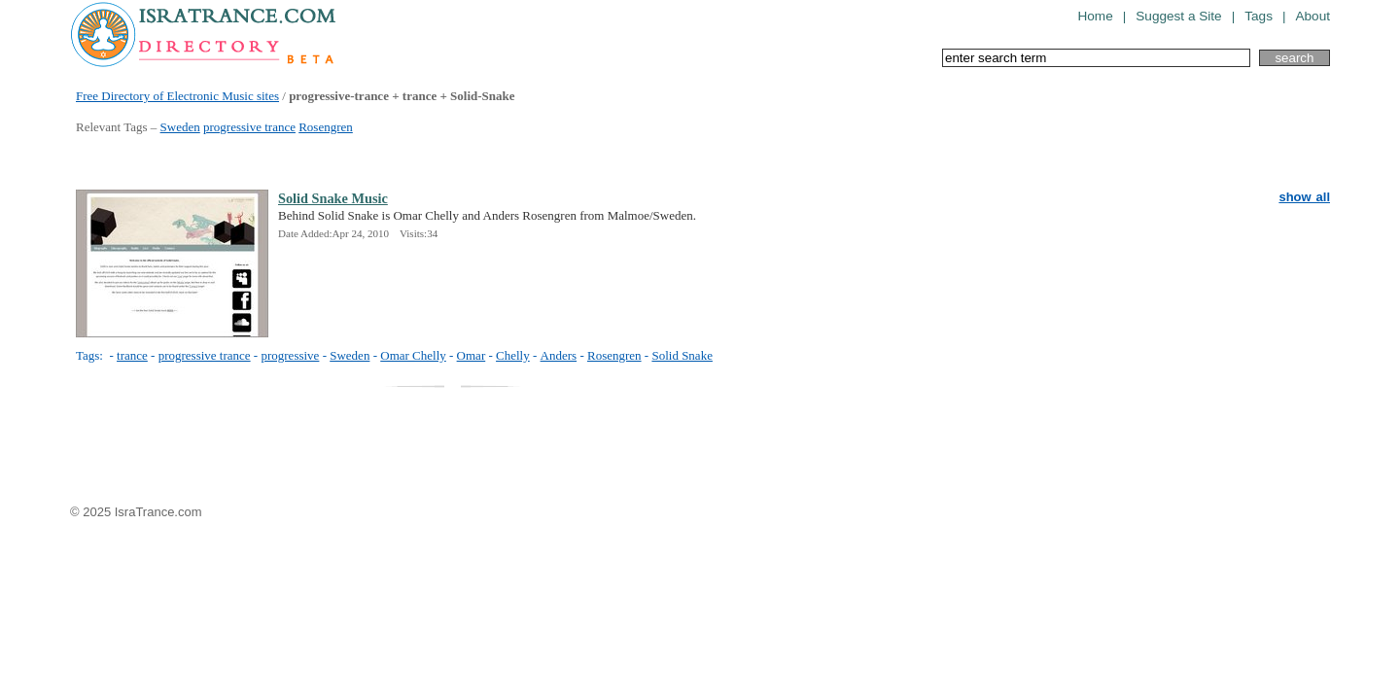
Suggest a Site (1178, 16)
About (1312, 16)
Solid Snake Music (333, 198)
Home (1094, 16)
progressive (290, 355)
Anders (559, 355)
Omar (471, 355)
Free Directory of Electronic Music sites (177, 95)
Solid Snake (681, 355)
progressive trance (249, 127)
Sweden (180, 127)
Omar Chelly (413, 355)
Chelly (513, 355)
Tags (1258, 16)
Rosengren (325, 127)
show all (1304, 197)
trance (132, 355)
